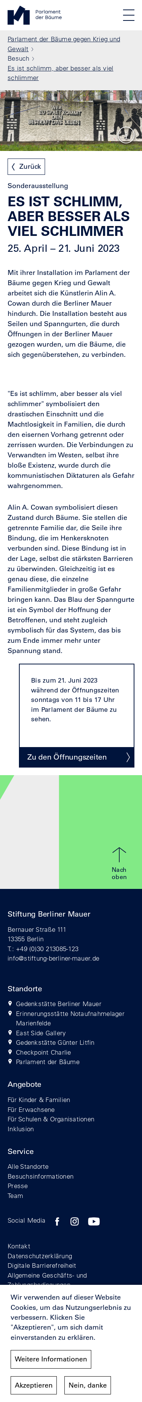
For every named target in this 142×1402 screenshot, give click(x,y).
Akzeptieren (34, 1385)
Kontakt (19, 1246)
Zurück (30, 166)
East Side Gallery (41, 1033)
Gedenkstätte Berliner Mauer (58, 1004)
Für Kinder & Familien (39, 1100)
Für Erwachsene (31, 1109)
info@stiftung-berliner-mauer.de (53, 958)
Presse (18, 1186)
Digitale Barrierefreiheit (42, 1265)
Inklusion (21, 1129)
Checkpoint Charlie (43, 1052)
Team (15, 1195)
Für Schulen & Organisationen (51, 1119)
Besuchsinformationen (40, 1176)
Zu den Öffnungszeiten (67, 756)
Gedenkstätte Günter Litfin (55, 1042)
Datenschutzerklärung (40, 1256)
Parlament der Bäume (48, 1062)
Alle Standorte (28, 1166)
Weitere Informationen (51, 1359)
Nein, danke (88, 1385)
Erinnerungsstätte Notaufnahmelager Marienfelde (70, 1018)
